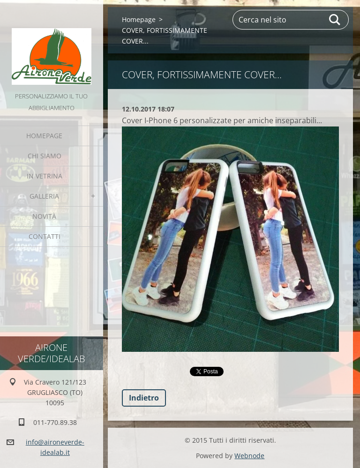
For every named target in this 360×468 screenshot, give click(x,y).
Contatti (44, 236)
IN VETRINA (44, 175)
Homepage (44, 135)
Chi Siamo (44, 155)
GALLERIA (44, 196)
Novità (44, 216)
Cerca (335, 20)
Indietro (144, 398)
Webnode (249, 455)
